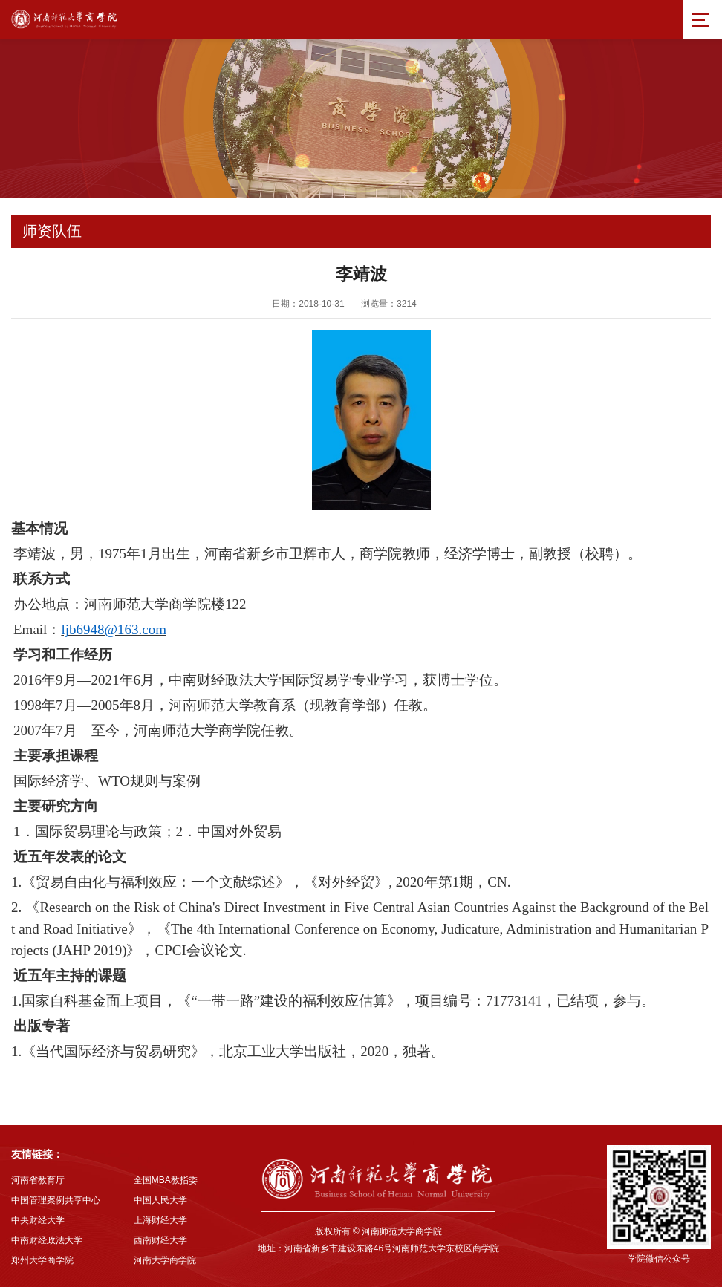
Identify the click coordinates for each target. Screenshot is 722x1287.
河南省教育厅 (38, 1180)
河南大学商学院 (165, 1260)
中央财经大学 (38, 1220)
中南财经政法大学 (46, 1240)
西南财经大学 (160, 1240)
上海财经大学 (160, 1220)
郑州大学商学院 (42, 1260)
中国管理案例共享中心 (55, 1200)
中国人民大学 (160, 1200)
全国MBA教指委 (166, 1180)
